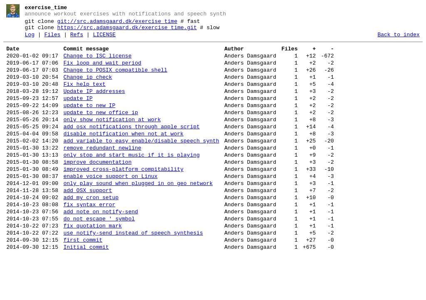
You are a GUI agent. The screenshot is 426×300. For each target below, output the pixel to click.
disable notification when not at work (123, 155)
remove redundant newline (102, 171)
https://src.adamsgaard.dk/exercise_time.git (127, 31)
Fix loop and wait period (102, 71)
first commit (82, 280)
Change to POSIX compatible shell (115, 80)
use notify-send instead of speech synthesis (133, 271)
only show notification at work (112, 138)
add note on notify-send (100, 246)
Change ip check (87, 88)
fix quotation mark (92, 263)
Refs (76, 39)
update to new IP (89, 121)
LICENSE (104, 39)
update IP (77, 113)
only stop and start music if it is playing (131, 180)
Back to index (398, 39)
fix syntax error (89, 238)
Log (30, 39)
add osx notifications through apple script (131, 146)
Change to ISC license (97, 63)
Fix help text (84, 96)
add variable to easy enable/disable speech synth (141, 163)
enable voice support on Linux (110, 205)
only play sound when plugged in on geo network (138, 213)
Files (52, 39)
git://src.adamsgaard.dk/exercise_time (117, 24)
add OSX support (87, 221)
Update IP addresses (94, 105)
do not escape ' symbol (99, 255)
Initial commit (86, 288)
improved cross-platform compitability (123, 196)
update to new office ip (100, 130)
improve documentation (97, 188)
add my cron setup (91, 230)
